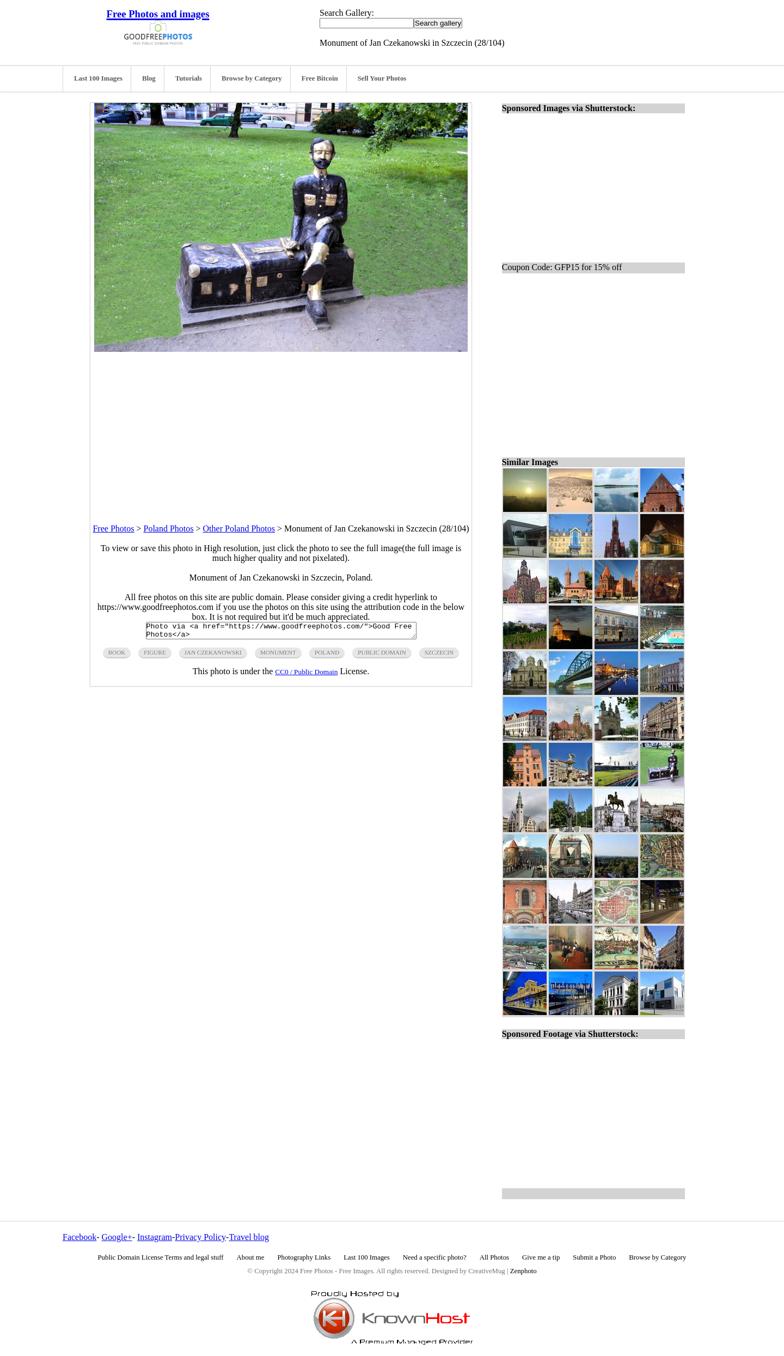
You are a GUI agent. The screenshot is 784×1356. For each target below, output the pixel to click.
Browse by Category (252, 78)
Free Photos (113, 528)
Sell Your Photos (382, 78)
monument (278, 655)
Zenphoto (523, 1271)
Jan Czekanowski (213, 655)
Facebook (79, 1237)
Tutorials (188, 78)
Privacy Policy (200, 1237)
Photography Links (303, 1257)
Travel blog (249, 1237)
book (117, 655)
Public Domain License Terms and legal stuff (161, 1257)
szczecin (439, 655)
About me (251, 1257)
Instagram (154, 1237)
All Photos (494, 1257)
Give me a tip (541, 1257)
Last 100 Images (98, 78)
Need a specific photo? (435, 1257)
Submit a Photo (594, 1257)
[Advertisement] (280, 428)
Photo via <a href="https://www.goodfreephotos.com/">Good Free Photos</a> (281, 632)
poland (327, 655)
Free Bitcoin (320, 78)
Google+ (117, 1237)
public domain (382, 655)
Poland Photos (169, 528)
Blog (149, 78)
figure (155, 655)
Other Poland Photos (239, 528)
